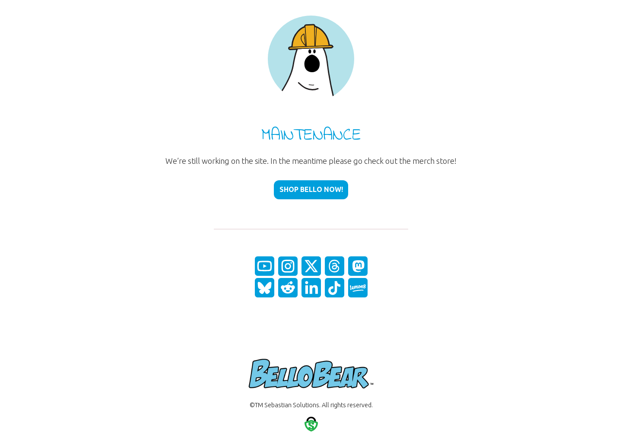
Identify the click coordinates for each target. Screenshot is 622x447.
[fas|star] (264, 266)
